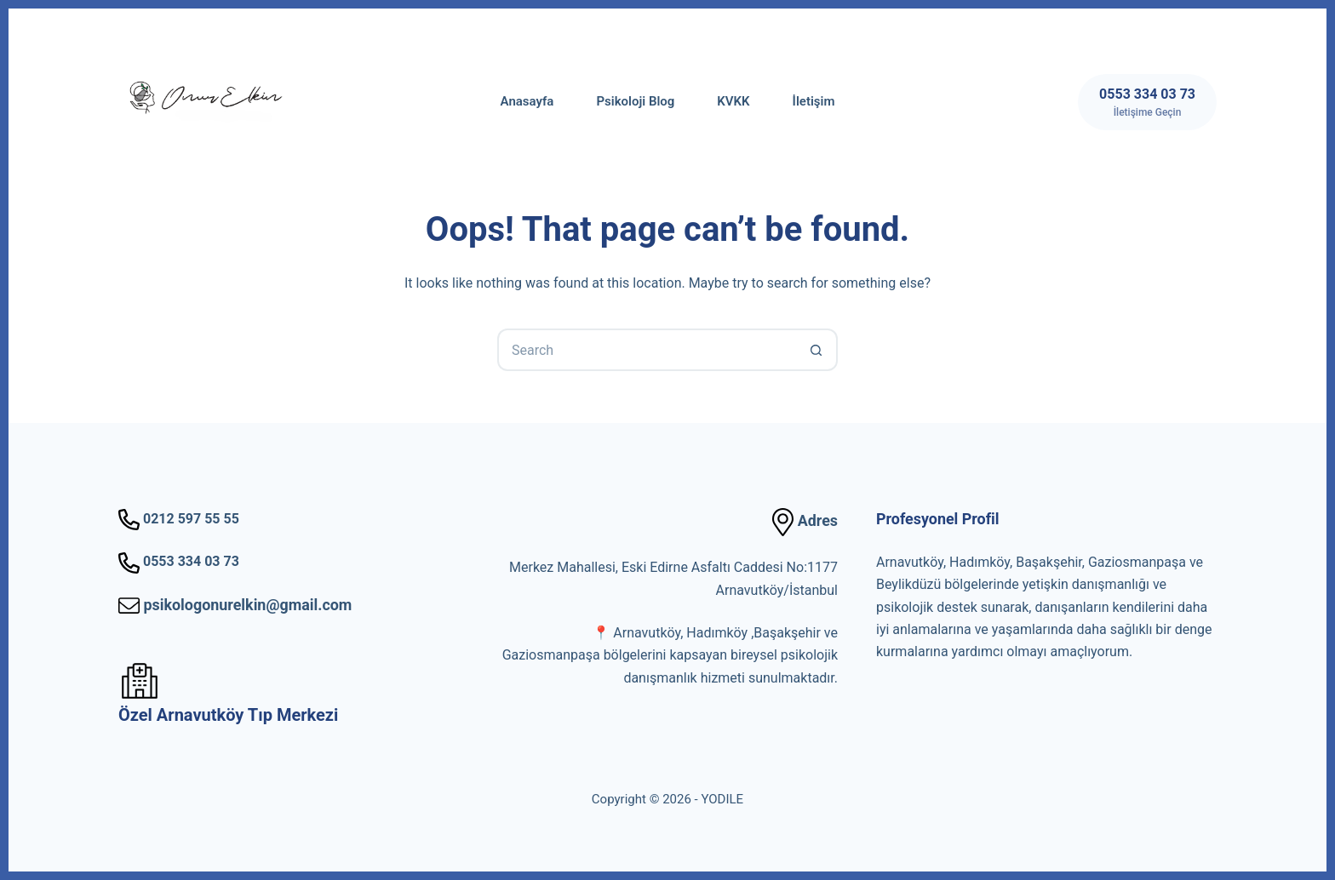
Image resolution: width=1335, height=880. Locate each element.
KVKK (733, 101)
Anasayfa (527, 101)
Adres (805, 520)
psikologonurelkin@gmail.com (235, 605)
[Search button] (816, 350)
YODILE (722, 799)
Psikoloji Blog (635, 101)
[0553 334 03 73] (1147, 102)
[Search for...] (646, 350)
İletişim (814, 101)
